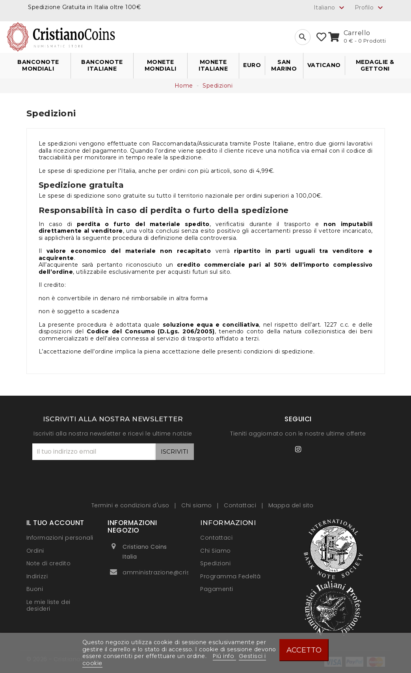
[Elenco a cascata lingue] (330, 7)
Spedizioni (215, 563)
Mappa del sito (291, 505)
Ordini (35, 551)
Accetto (304, 649)
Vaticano (324, 65)
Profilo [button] (370, 8)
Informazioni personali (59, 538)
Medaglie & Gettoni (375, 65)
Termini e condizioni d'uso (131, 505)
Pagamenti (216, 589)
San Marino (284, 65)
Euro (252, 65)
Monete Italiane (213, 65)
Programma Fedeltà (230, 576)
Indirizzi (37, 576)
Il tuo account (55, 522)
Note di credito (48, 563)
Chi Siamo (215, 551)
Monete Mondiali (161, 65)
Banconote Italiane (102, 65)
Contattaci (241, 505)
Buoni (34, 589)
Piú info (224, 656)
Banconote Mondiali (38, 65)
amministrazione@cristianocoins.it (175, 572)
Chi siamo (197, 505)
